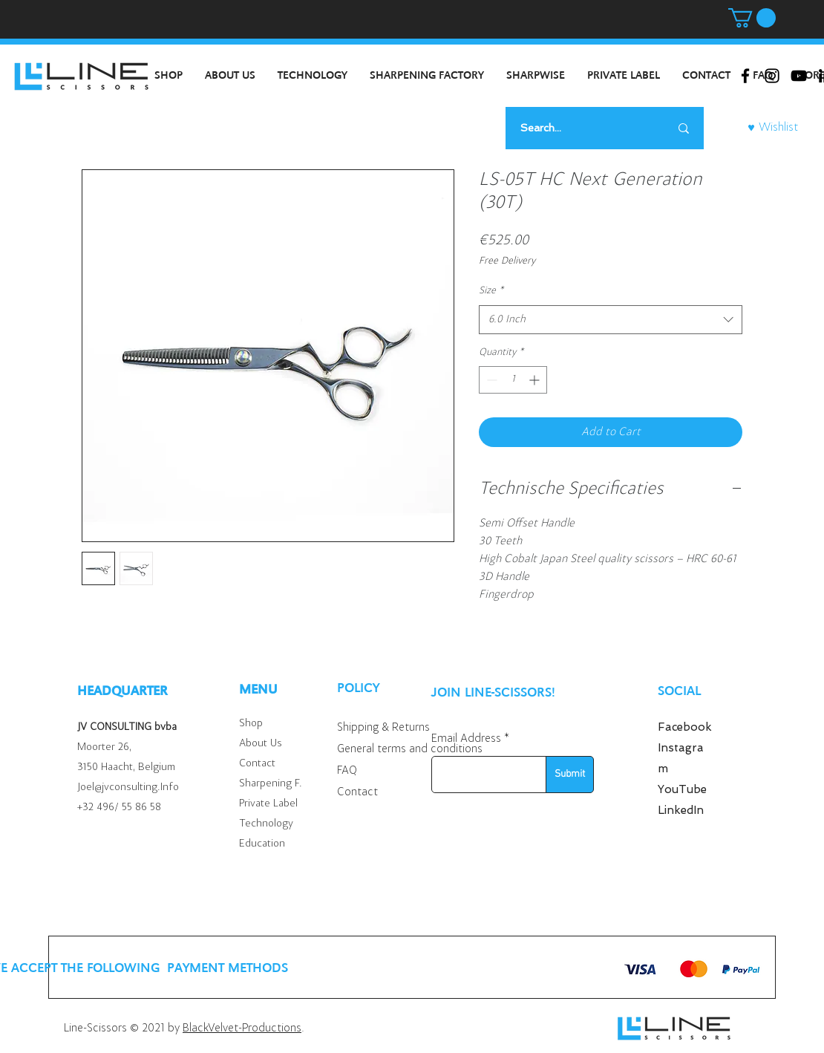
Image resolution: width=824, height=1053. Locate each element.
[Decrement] (490, 380)
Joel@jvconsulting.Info (128, 787)
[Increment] (535, 380)
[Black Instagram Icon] (772, 75)
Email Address (466, 739)
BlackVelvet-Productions (242, 1028)
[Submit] (570, 774)
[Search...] (576, 128)
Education (262, 844)
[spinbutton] (513, 380)
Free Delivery (507, 261)
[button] (752, 17)
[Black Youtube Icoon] (798, 75)
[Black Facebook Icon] (745, 75)
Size (491, 291)
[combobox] (610, 319)
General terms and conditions (410, 749)
